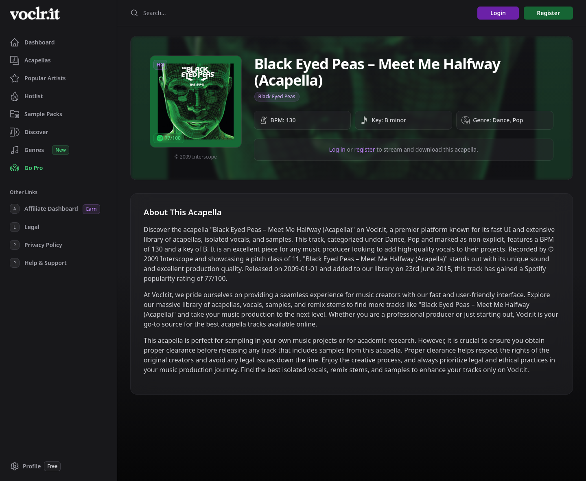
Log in (337, 149)
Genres (39, 150)
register (364, 149)
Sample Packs (36, 114)
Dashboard (32, 42)
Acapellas (30, 60)
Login (498, 13)
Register (548, 13)
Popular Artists (38, 78)
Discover (29, 132)
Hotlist (26, 96)
